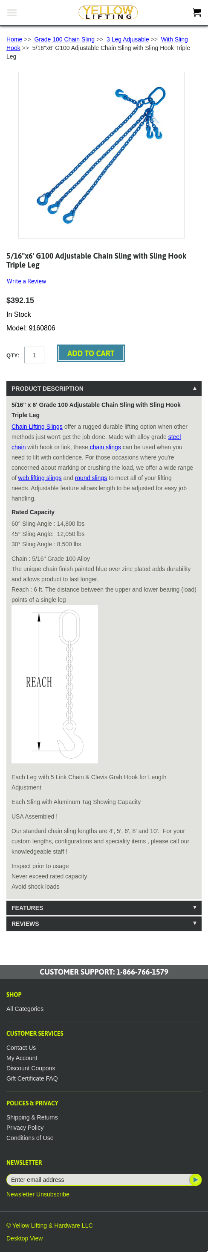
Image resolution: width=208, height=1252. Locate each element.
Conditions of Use (30, 1138)
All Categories (24, 1009)
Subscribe (195, 1180)
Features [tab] (27, 907)
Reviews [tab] (25, 923)
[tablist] (104, 656)
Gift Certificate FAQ (32, 1078)
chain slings (104, 447)
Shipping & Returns (32, 1117)
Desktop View (24, 1238)
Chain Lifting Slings (37, 426)
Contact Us (21, 1048)
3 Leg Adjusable (128, 39)
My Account (21, 1058)
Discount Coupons (30, 1068)
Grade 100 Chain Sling (64, 39)
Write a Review (26, 281)
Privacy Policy (24, 1128)
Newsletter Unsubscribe (37, 1194)
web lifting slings (40, 477)
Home (14, 39)
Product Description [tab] (48, 388)
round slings (91, 477)
